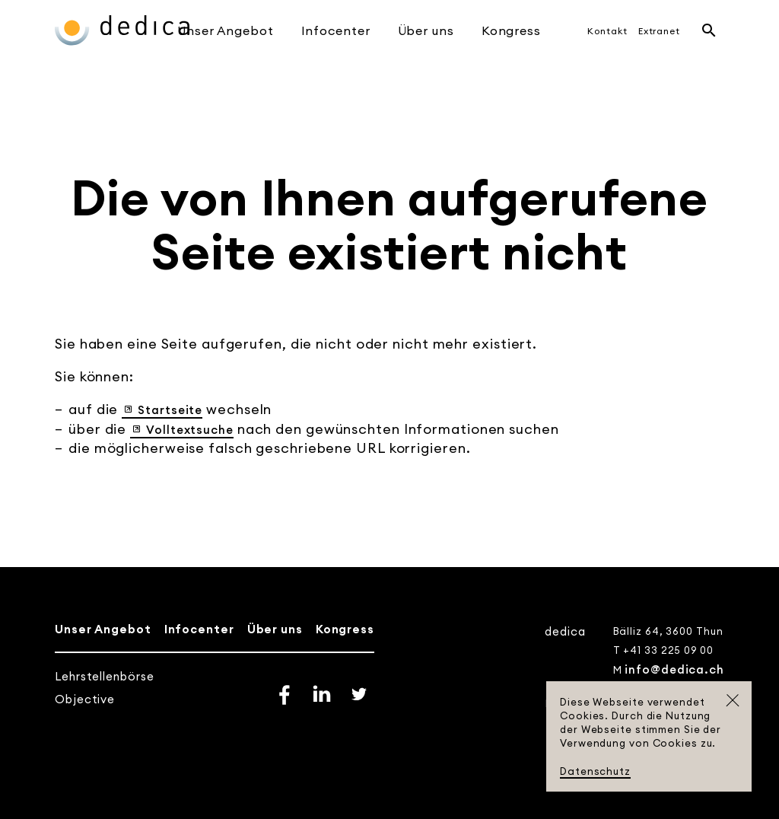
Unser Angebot (225, 30)
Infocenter (335, 30)
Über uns (426, 30)
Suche (709, 30)
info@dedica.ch (674, 669)
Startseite (170, 410)
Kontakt (607, 31)
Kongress (511, 30)
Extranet (659, 31)
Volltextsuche (190, 429)
